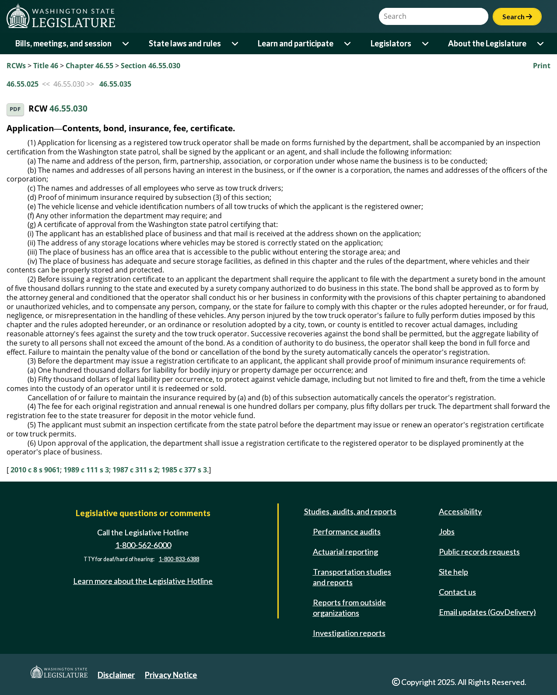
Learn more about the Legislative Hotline (143, 581)
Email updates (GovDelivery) (487, 612)
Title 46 (45, 65)
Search (517, 16)
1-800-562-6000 (143, 545)
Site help (453, 571)
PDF (15, 109)
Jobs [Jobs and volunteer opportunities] (447, 531)
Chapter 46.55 (89, 65)
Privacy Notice (171, 675)
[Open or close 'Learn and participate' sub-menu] (348, 43)
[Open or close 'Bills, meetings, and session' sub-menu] (126, 43)
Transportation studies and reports (352, 577)
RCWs (16, 65)
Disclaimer (116, 675)
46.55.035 (115, 84)
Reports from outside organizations (349, 607)
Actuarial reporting (345, 551)
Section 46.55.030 (150, 65)
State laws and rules (185, 43)
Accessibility (460, 511)
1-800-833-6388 (179, 559)
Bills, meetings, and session (63, 43)
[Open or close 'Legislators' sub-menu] (426, 43)
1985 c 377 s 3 (184, 470)
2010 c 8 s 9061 (35, 470)
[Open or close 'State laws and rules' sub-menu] (235, 43)
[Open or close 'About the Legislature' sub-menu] (541, 43)
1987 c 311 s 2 (135, 470)
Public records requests (479, 551)
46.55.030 (68, 108)
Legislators (391, 43)
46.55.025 (23, 84)
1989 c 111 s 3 (86, 470)
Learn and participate (295, 43)
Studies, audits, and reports (350, 511)
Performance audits (347, 531)
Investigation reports (349, 633)
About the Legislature (487, 43)
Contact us (457, 592)
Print (541, 65)
